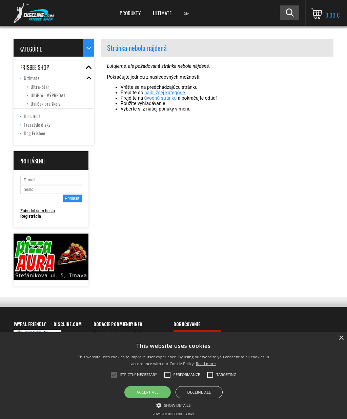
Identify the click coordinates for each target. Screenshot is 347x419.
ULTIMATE (162, 13)
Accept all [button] (148, 392)
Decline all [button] (199, 392)
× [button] (341, 338)
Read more (206, 363)
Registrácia (30, 216)
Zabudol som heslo (37, 210)
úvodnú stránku (160, 98)
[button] (173, 405)
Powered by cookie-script (174, 414)
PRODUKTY (130, 13)
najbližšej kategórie (164, 92)
